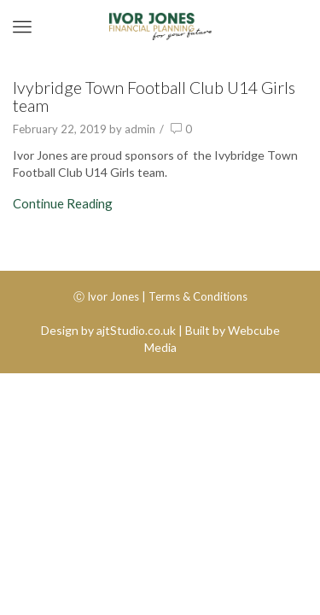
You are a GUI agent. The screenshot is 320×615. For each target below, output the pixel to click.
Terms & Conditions (197, 296)
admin (140, 129)
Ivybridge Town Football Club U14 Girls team (154, 96)
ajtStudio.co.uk (136, 330)
